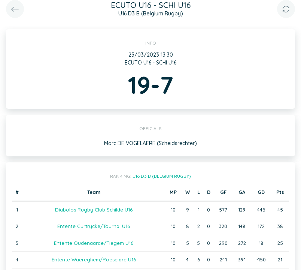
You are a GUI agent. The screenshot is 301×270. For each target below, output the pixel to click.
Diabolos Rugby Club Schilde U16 (94, 210)
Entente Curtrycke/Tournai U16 (93, 226)
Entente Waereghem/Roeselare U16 (94, 259)
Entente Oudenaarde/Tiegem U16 (93, 243)
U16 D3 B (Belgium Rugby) (162, 176)
